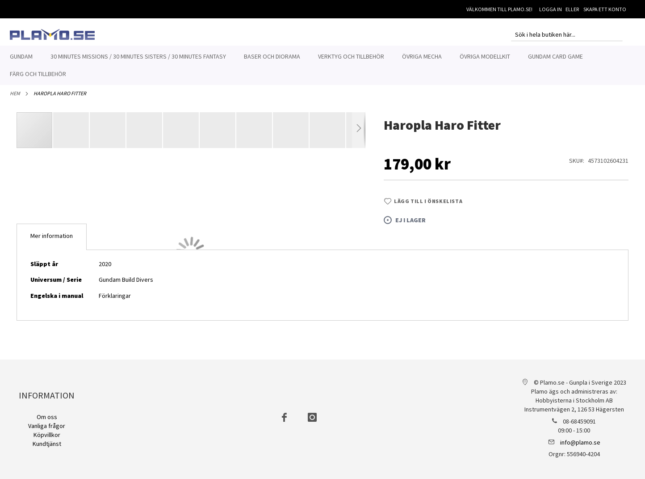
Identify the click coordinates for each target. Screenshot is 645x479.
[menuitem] (21, 56)
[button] (71, 135)
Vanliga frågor (46, 426)
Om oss (47, 417)
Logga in (550, 9)
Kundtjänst (47, 444)
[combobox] (567, 34)
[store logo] (52, 34)
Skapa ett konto (604, 9)
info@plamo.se (580, 442)
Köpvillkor (47, 435)
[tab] (52, 242)
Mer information (51, 241)
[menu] (322, 65)
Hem (15, 98)
